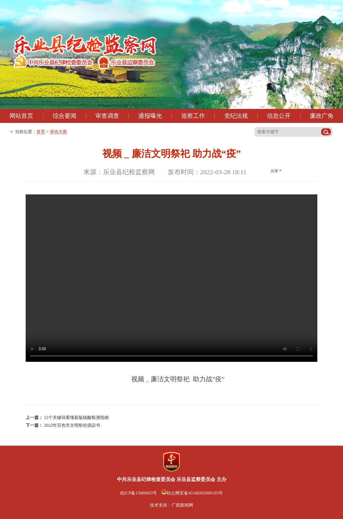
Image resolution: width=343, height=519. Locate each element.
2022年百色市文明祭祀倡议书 (72, 425)
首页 (40, 131)
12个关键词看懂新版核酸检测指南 (76, 417)
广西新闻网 (182, 505)
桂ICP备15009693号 (138, 493)
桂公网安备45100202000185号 (192, 493)
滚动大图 (58, 131)
